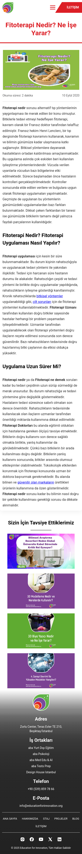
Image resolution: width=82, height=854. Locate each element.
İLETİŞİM (73, 7)
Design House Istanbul (41, 772)
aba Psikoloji (41, 754)
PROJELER (60, 818)
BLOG (75, 818)
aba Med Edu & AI (41, 760)
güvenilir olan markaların (35, 482)
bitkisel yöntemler (49, 296)
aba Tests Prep (41, 766)
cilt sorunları (42, 302)
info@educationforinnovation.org (41, 805)
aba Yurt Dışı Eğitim (41, 748)
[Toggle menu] (52, 7)
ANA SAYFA (10, 818)
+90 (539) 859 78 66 (41, 789)
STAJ (46, 818)
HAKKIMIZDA (30, 818)
